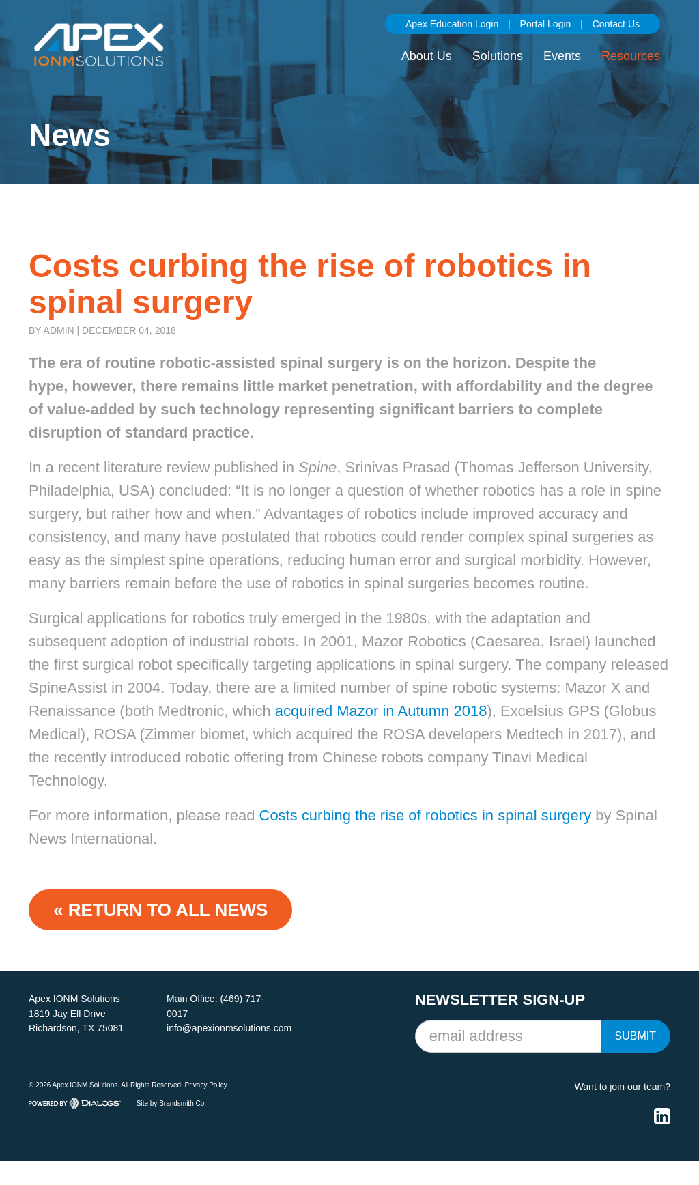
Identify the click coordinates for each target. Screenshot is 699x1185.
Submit (635, 1036)
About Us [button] (426, 56)
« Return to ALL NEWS (160, 910)
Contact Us (616, 23)
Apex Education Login (451, 23)
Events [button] (562, 56)
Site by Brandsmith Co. (171, 1103)
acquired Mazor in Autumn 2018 (381, 710)
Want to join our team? (622, 1086)
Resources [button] (630, 56)
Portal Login (545, 23)
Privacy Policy (206, 1085)
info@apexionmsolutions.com (229, 1028)
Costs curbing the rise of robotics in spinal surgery (425, 815)
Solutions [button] (497, 56)
